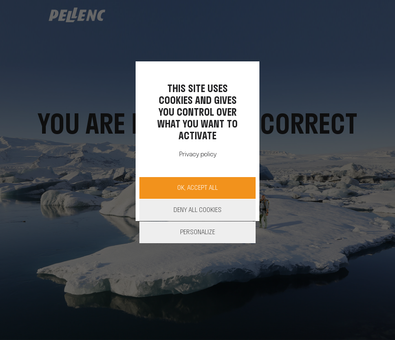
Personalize (197, 232)
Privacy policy (197, 155)
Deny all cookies (197, 210)
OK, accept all (197, 188)
